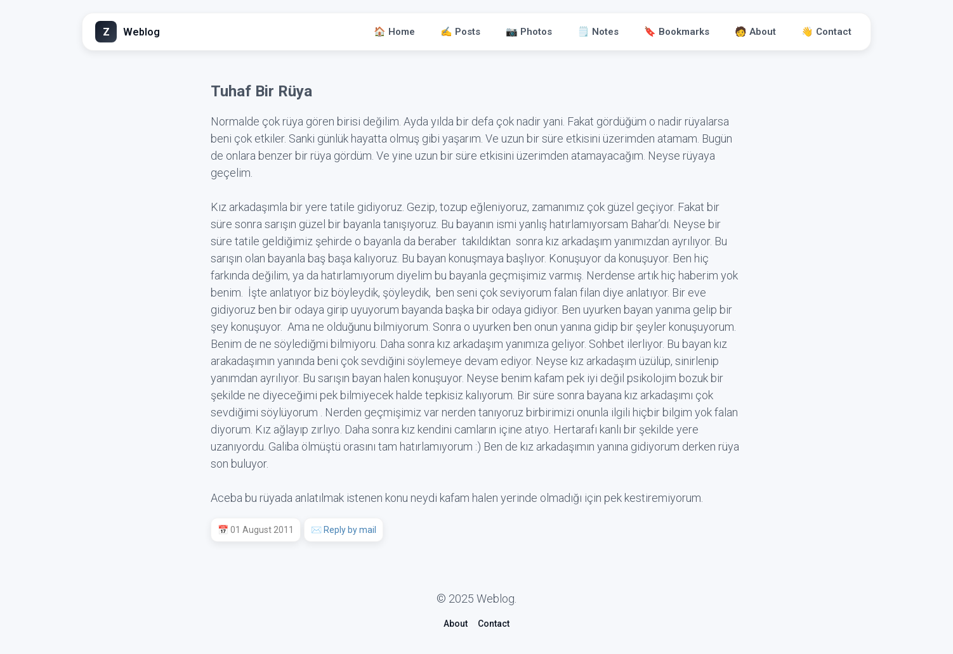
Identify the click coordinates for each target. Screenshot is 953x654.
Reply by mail (350, 530)
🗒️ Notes (598, 31)
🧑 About (755, 31)
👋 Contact (826, 31)
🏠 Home (394, 31)
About (456, 624)
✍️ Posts (460, 31)
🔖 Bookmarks (676, 31)
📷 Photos (529, 31)
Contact (493, 624)
